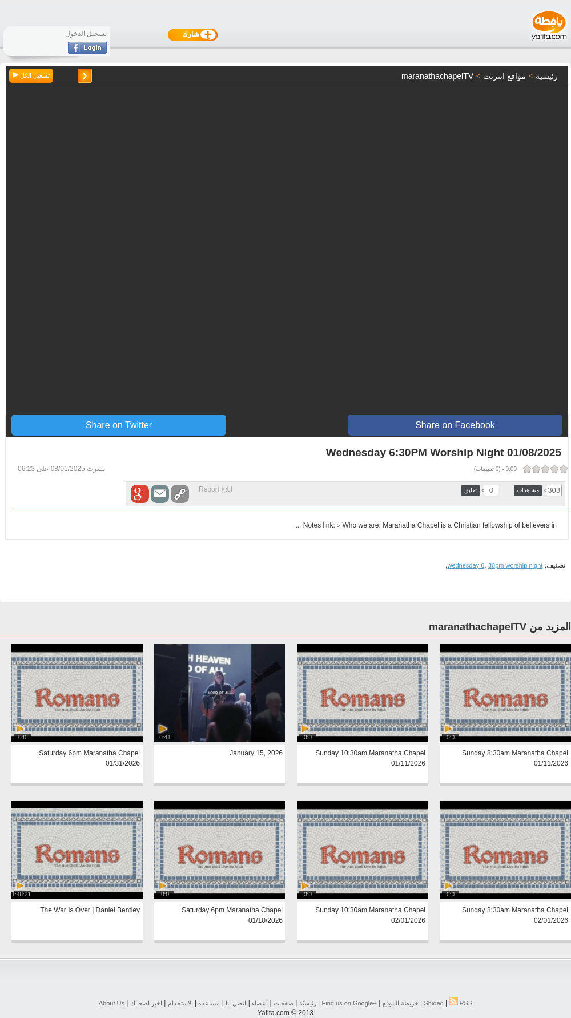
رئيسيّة (307, 1003)
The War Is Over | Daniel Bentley (90, 910)
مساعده (209, 1003)
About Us (111, 1003)
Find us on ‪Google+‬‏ (349, 1003)
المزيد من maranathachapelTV (500, 627)
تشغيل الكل (31, 75)
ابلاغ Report (215, 489)
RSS (461, 1003)
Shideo (433, 1003)
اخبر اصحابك (146, 1003)
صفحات (283, 1003)
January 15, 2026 (256, 753)
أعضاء (260, 1003)
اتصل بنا (236, 1003)
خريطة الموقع (401, 1003)
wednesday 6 (465, 565)
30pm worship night (515, 565)
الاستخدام (180, 1003)
